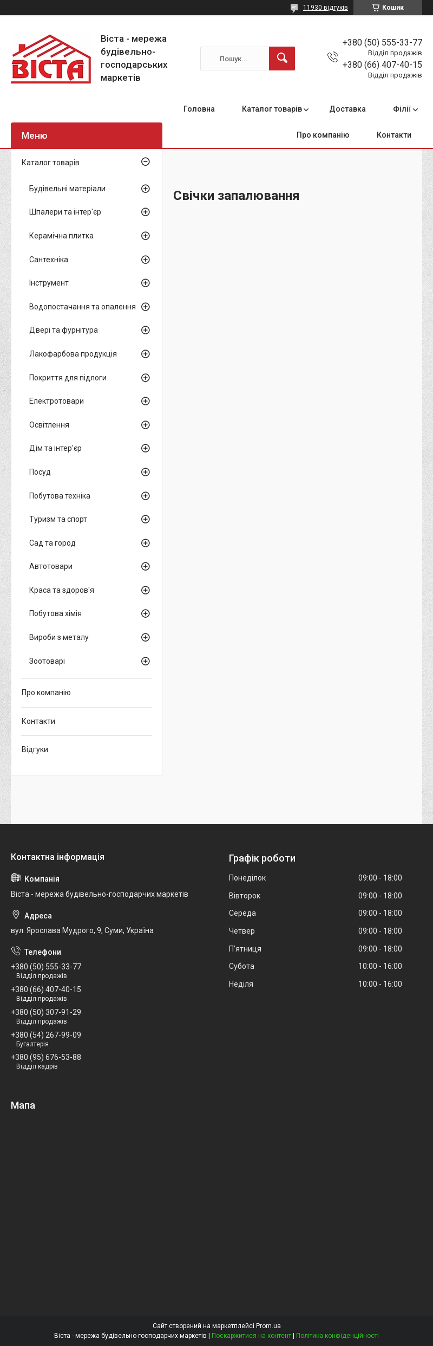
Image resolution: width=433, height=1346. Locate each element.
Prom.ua (268, 1326)
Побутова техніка (59, 495)
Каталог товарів (272, 109)
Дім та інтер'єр (55, 448)
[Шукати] (282, 58)
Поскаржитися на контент (251, 1335)
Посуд (40, 472)
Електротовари (56, 401)
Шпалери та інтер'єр (65, 212)
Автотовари (51, 566)
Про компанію (323, 135)
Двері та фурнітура (63, 330)
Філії (402, 109)
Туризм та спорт (58, 519)
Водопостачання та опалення (82, 306)
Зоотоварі (47, 661)
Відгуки (35, 749)
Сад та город (52, 543)
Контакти (394, 135)
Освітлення (49, 424)
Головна (199, 109)
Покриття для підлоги (68, 377)
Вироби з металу (59, 637)
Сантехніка (48, 259)
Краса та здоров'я (61, 590)
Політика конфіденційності (337, 1335)
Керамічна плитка (61, 235)
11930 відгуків (325, 7)
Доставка (347, 109)
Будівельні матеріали (67, 188)
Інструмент (49, 283)
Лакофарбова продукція (73, 354)
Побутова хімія (55, 613)
